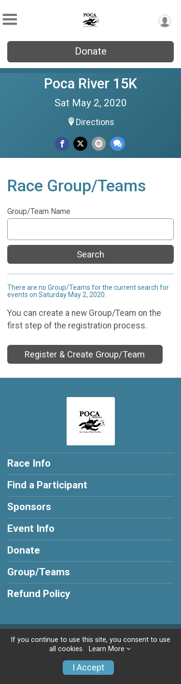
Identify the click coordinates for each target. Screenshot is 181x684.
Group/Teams (38, 572)
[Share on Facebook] (62, 144)
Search (90, 254)
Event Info (31, 528)
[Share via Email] (99, 144)
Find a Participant (47, 485)
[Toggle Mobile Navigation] (9, 19)
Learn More (107, 649)
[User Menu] (164, 21)
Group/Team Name (38, 211)
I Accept (88, 667)
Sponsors (29, 507)
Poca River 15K (90, 83)
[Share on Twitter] (80, 144)
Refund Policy (38, 593)
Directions (95, 122)
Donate (91, 51)
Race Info (29, 463)
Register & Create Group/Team (85, 354)
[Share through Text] (117, 144)
